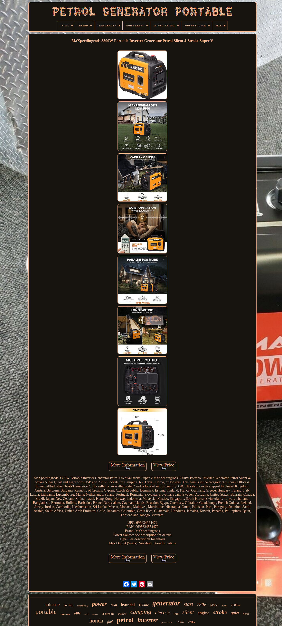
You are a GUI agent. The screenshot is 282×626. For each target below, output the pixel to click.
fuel (110, 622)
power (99, 604)
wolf (86, 614)
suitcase (52, 604)
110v (224, 605)
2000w (235, 605)
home (246, 613)
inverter (147, 620)
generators (167, 622)
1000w (144, 605)
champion (65, 614)
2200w (191, 622)
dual (114, 605)
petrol (125, 620)
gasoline (122, 614)
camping (140, 611)
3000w (214, 605)
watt (176, 613)
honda (96, 620)
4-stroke (108, 613)
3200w (180, 622)
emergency (82, 605)
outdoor (95, 614)
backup (68, 605)
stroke (220, 612)
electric (162, 612)
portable (46, 611)
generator (166, 603)
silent (188, 612)
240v (77, 613)
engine (203, 612)
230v (201, 604)
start (188, 604)
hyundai (128, 605)
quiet (235, 613)
